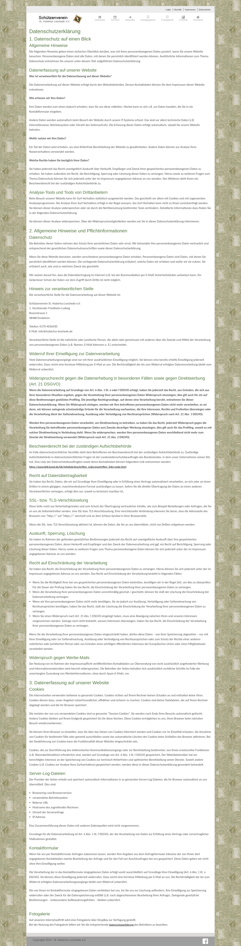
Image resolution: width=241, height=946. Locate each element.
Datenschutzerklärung (121, 924)
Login (168, 9)
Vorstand (198, 19)
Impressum (190, 9)
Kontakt (178, 9)
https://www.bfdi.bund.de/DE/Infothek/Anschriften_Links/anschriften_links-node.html (77, 466)
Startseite (100, 19)
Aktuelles (130, 19)
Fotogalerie (167, 19)
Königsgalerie (148, 19)
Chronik (183, 19)
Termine (115, 19)
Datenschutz (204, 9)
